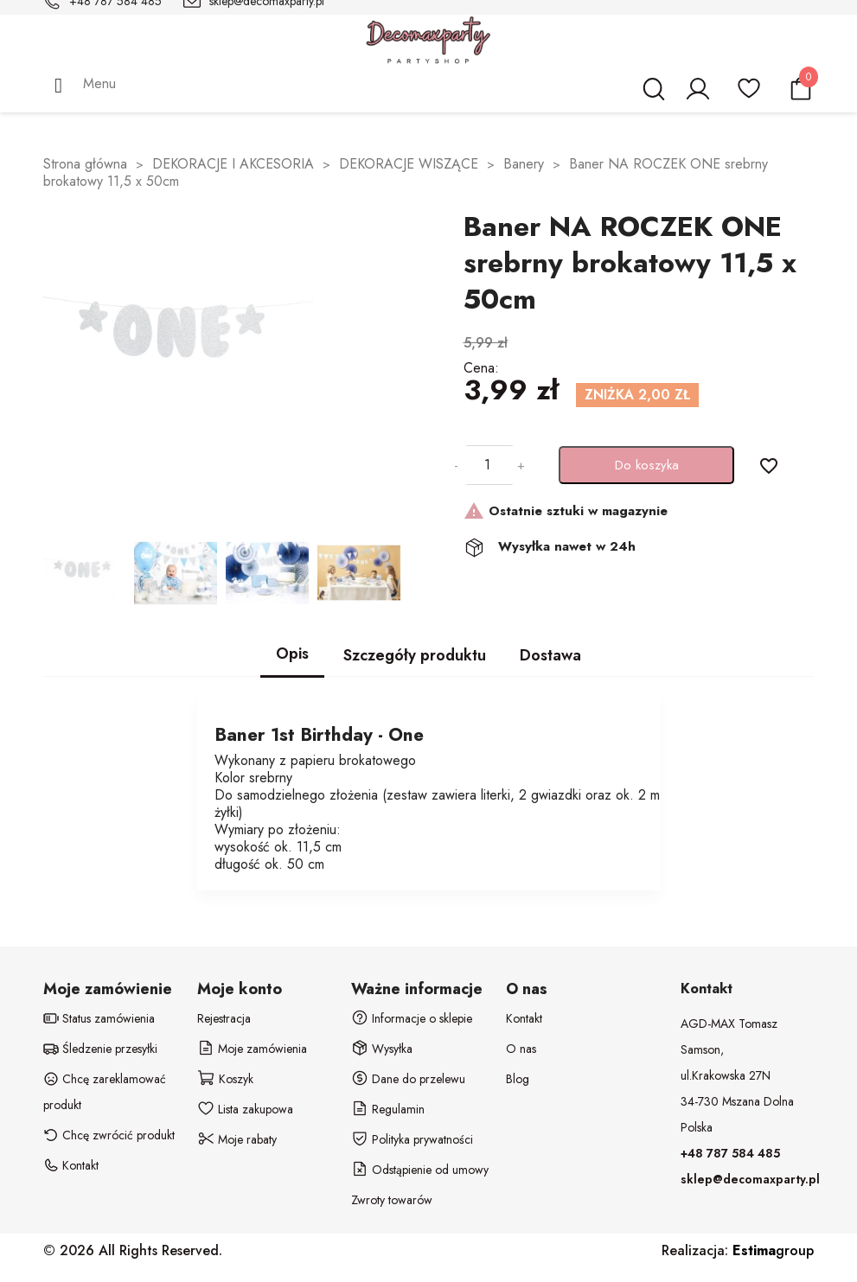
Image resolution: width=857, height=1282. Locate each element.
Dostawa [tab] (550, 655)
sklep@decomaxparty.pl (750, 1179)
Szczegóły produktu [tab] (414, 655)
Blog (517, 1078)
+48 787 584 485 (730, 1153)
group (773, 1250)
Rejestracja (224, 1018)
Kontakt (524, 1018)
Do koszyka (647, 465)
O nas (521, 1048)
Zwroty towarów (391, 1200)
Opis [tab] (292, 653)
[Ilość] (487, 465)
